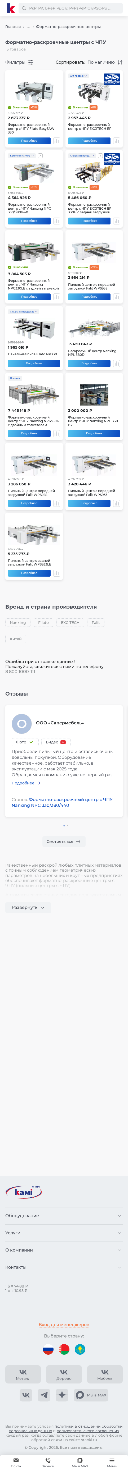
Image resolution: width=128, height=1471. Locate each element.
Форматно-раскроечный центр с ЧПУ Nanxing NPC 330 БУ (93, 421)
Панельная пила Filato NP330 (32, 354)
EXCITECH (70, 622)
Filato (43, 622)
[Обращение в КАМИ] (16, 1463)
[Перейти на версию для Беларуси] (64, 1349)
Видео (52, 742)
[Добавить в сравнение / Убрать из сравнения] (56, 140)
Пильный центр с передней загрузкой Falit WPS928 (31, 493)
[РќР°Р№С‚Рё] (24, 8)
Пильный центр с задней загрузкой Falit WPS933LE (29, 562)
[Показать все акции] (40, 155)
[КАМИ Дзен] (62, 1395)
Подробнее (29, 140)
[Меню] (112, 1463)
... (28, 27)
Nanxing (18, 622)
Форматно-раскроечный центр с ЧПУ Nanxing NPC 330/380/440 (29, 208)
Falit (96, 622)
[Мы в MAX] (80, 1463)
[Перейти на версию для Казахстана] (80, 1349)
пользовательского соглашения (88, 1430)
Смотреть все (60, 841)
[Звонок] (48, 1463)
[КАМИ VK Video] (23, 1374)
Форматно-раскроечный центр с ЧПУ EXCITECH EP (90, 126)
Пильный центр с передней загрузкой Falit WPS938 (91, 286)
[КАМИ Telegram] (44, 1395)
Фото (21, 742)
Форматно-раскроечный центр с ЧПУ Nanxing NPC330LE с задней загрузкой (33, 284)
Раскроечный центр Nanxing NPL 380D (92, 353)
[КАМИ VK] (26, 1395)
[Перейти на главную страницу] (11, 8)
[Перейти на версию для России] (48, 1349)
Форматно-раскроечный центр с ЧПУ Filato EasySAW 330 (31, 128)
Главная (13, 26)
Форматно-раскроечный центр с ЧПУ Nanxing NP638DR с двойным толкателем (34, 421)
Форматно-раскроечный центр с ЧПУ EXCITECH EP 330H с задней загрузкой (90, 208)
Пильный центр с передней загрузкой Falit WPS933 (91, 493)
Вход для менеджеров (64, 1324)
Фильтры (15, 62)
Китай (16, 639)
